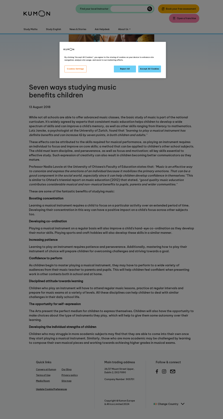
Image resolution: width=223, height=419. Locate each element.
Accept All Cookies (149, 69)
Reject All (125, 69)
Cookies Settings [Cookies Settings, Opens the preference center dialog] (75, 69)
